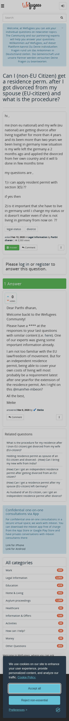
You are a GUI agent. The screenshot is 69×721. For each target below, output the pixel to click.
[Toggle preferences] (18, 710)
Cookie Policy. (27, 677)
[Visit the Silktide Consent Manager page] (58, 710)
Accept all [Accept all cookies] (34, 688)
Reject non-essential (34, 700)
